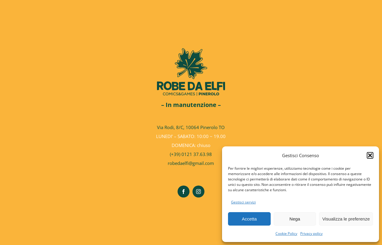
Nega (294, 218)
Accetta (249, 218)
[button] (370, 155)
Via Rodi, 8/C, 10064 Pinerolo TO (191, 127)
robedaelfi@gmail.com (191, 163)
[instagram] (198, 191)
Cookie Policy (286, 233)
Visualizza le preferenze (346, 218)
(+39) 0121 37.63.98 (191, 154)
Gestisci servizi (243, 202)
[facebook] (184, 191)
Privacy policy (311, 233)
